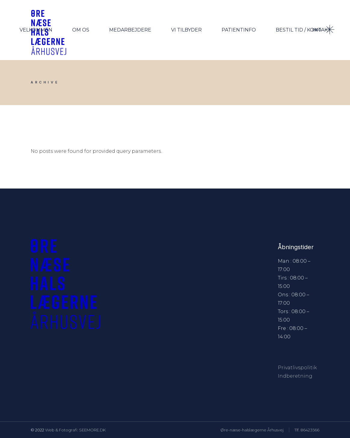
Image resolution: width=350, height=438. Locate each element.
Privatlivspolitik (297, 367)
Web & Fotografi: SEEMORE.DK (75, 429)
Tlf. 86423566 (306, 429)
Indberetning (295, 376)
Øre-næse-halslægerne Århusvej (252, 429)
